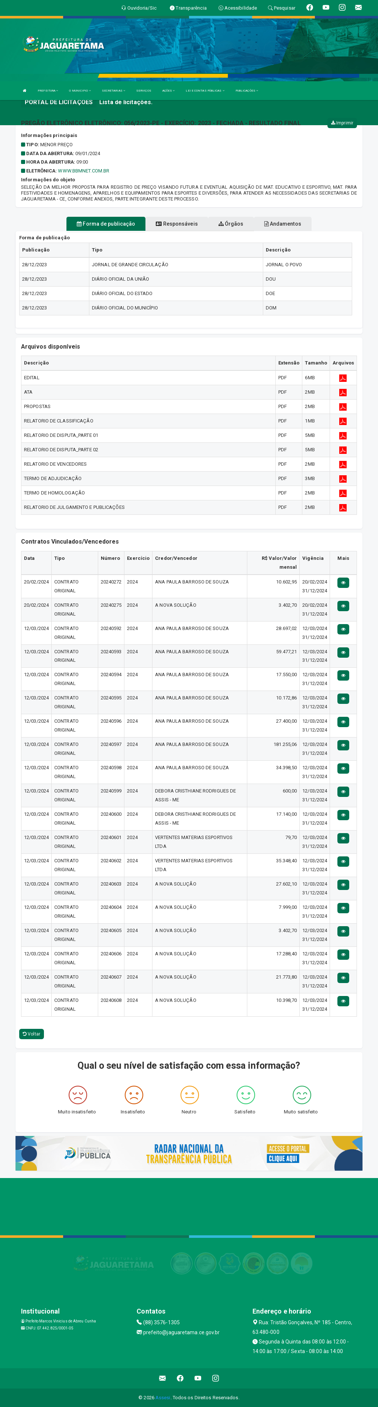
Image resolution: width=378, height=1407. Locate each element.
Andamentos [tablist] (282, 224)
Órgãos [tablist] (231, 224)
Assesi (163, 1397)
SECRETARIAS (113, 90)
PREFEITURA (48, 90)
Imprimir (342, 123)
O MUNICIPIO (79, 90)
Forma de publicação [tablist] (106, 224)
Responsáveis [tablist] (176, 224)
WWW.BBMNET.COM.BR (83, 171)
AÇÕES (168, 90)
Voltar (31, 1034)
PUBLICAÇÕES (247, 90)
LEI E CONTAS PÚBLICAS (205, 90)
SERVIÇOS (143, 90)
